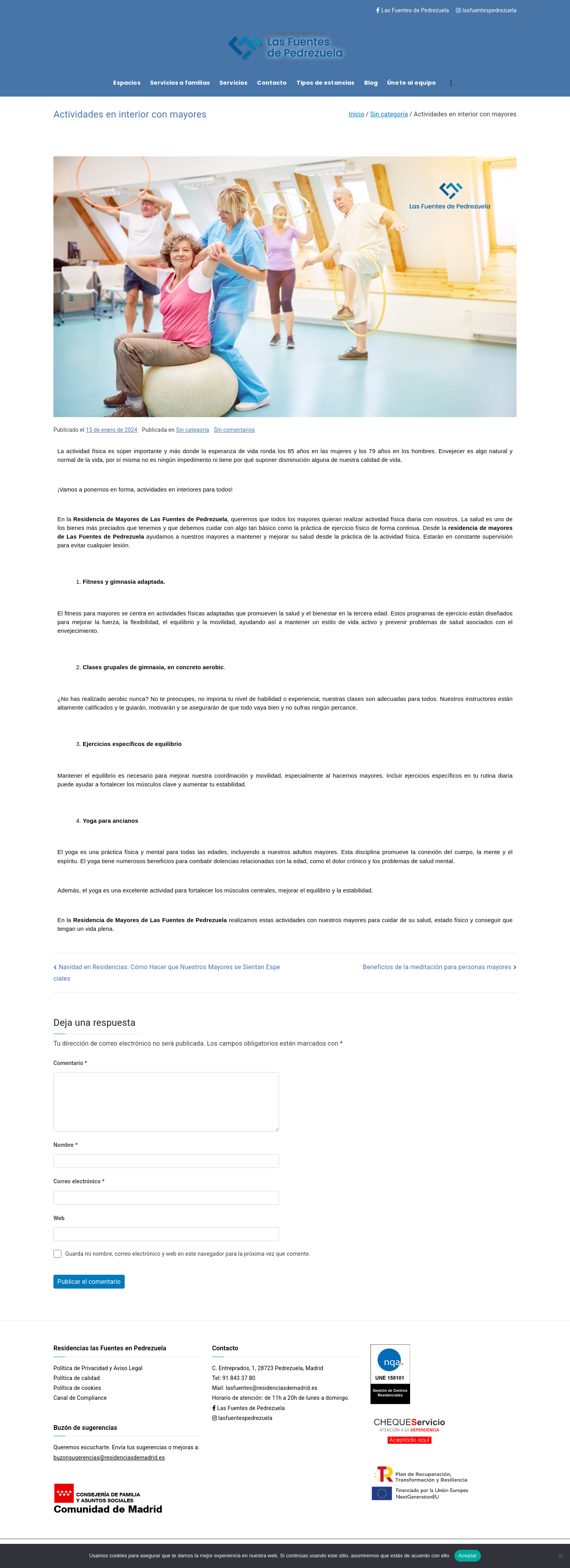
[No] (560, 1556)
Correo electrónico (78, 1181)
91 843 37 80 (238, 1378)
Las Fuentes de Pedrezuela (412, 10)
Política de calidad (76, 1378)
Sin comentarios (234, 430)
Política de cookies (77, 1388)
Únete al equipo (411, 83)
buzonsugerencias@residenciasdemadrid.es (109, 1457)
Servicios (233, 83)
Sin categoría (192, 430)
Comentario (70, 1063)
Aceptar (467, 1556)
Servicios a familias (180, 83)
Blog (371, 83)
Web (59, 1218)
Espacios (126, 83)
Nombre (65, 1145)
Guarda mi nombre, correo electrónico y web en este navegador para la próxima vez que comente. (187, 1254)
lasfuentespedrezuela (486, 10)
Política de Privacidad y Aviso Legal (97, 1368)
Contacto (272, 83)
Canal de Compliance (80, 1398)
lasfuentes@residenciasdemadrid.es (271, 1388)
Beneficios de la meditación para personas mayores (437, 967)
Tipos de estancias (325, 83)
